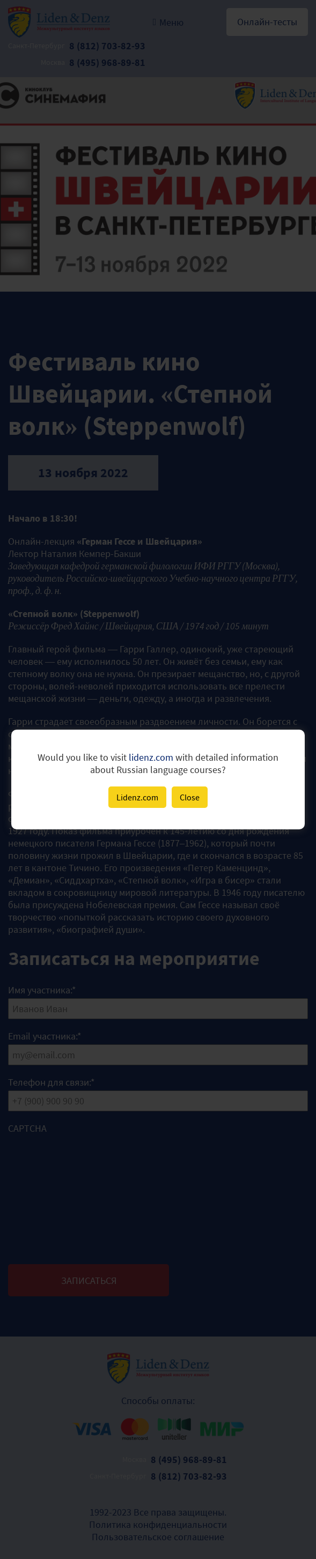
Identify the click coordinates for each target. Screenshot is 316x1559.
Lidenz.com (137, 797)
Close (190, 797)
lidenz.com (151, 757)
